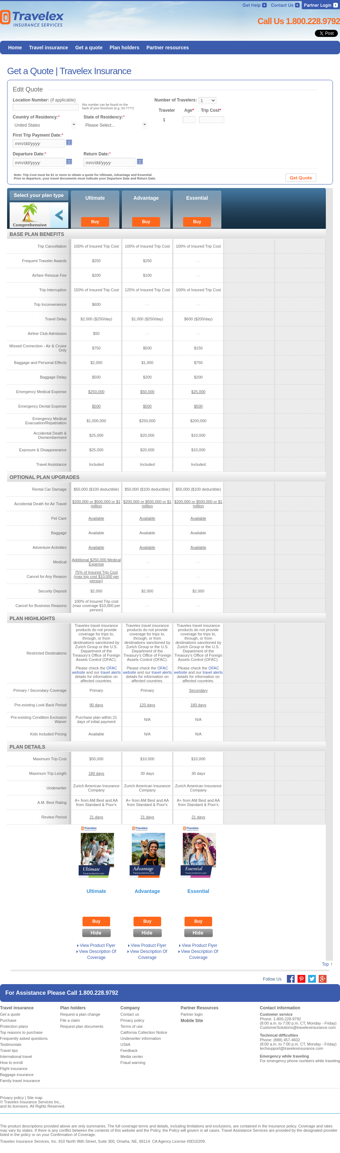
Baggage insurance (17, 1074)
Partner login (192, 1014)
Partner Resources (200, 1007)
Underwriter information (140, 1038)
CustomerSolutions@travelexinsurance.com (298, 1027)
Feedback (128, 1050)
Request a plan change (80, 1014)
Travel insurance (17, 1007)
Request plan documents (81, 1026)
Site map (34, 1098)
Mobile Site (192, 1020)
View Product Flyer (97, 945)
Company (130, 1007)
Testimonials (11, 1044)
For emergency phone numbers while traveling (300, 1061)
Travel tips (9, 1050)
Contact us (129, 1014)
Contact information (280, 1007)
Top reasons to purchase (21, 1032)
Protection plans (14, 1026)
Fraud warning (132, 1062)
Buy (95, 221)
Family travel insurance (20, 1080)
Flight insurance (14, 1068)
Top (325, 964)
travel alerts (111, 672)
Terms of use (131, 1026)
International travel (16, 1056)
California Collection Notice (143, 1032)
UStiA (125, 1044)
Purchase (8, 1020)
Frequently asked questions (24, 1038)
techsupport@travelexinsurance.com (291, 1048)
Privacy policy (132, 1020)
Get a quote (10, 1014)
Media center (131, 1056)
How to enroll (11, 1062)
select (73, 125)
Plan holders (73, 1007)
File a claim (70, 1020)
